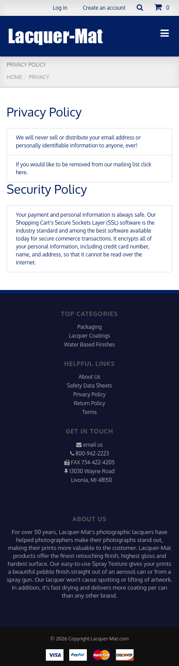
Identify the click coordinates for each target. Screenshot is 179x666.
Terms (89, 412)
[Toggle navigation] (164, 33)
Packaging (89, 327)
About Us (89, 376)
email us (93, 444)
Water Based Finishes (89, 344)
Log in (60, 7)
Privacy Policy (90, 394)
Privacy (38, 77)
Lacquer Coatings (89, 335)
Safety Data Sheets (89, 385)
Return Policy (89, 403)
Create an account (104, 7)
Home (14, 77)
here (21, 172)
